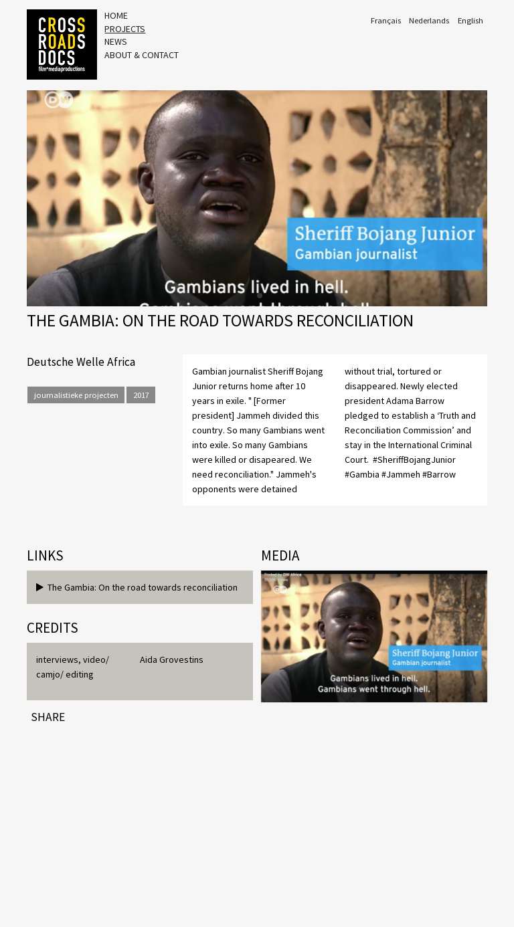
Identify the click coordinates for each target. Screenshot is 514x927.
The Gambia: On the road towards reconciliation (137, 587)
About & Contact (141, 55)
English (470, 20)
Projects (124, 29)
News (115, 41)
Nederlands (429, 20)
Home (116, 15)
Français (386, 20)
